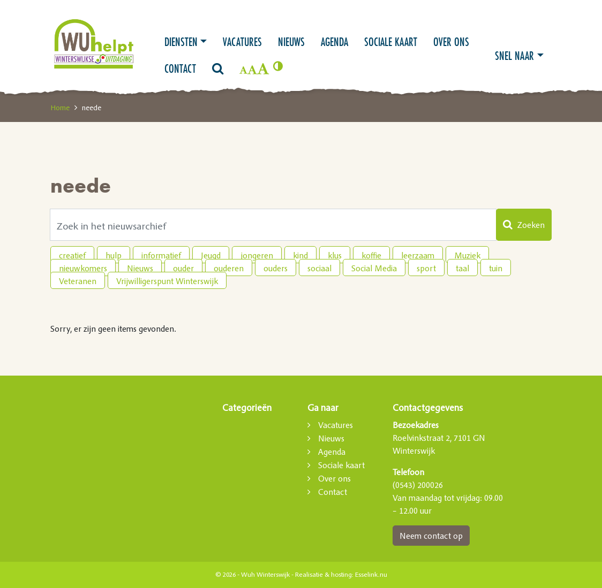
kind (300, 255)
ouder (183, 268)
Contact (180, 68)
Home (60, 107)
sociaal (319, 268)
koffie (371, 255)
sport (426, 268)
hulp (114, 255)
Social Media (374, 268)
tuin (495, 268)
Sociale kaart (390, 42)
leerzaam (417, 255)
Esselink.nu (371, 574)
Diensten (181, 42)
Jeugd (211, 255)
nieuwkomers (83, 268)
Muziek (467, 255)
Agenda (334, 42)
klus (335, 255)
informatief (161, 255)
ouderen (229, 268)
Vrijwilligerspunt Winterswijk (167, 281)
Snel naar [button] (514, 56)
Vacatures (242, 42)
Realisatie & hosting (323, 574)
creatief (72, 255)
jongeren (256, 255)
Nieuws (291, 42)
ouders (276, 268)
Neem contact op (431, 535)
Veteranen (77, 281)
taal (462, 268)
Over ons (451, 42)
